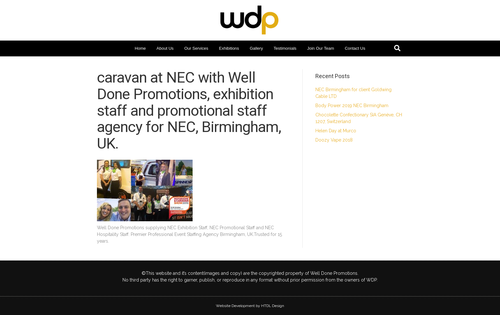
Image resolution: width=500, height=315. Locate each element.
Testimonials (285, 48)
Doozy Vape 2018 (334, 140)
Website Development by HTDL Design (250, 306)
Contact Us (355, 48)
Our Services (196, 48)
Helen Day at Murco (335, 130)
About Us (165, 48)
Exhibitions (229, 48)
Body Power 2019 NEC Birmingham (351, 105)
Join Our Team (320, 48)
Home (140, 48)
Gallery (256, 48)
